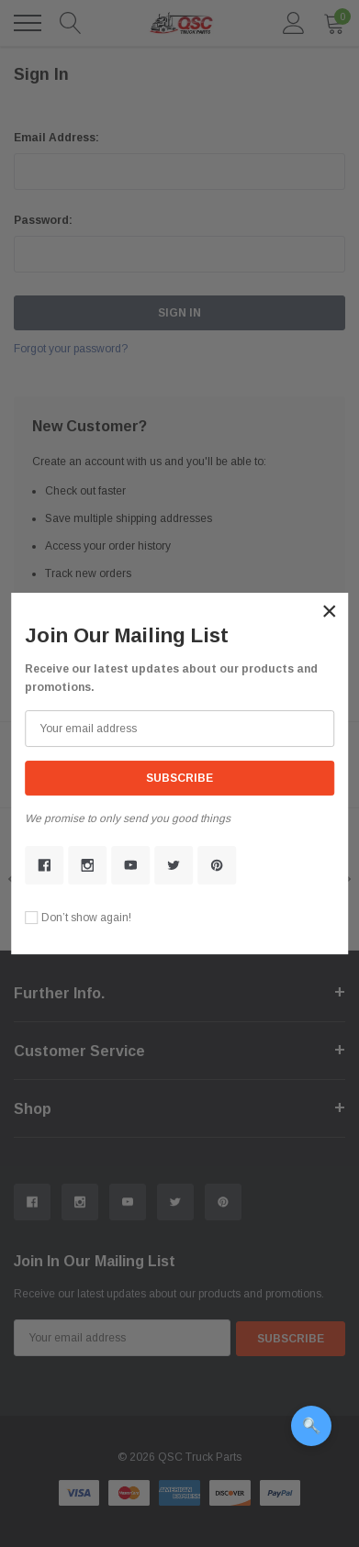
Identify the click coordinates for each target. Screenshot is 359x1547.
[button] (329, 611)
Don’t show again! (86, 917)
